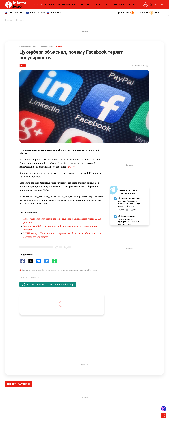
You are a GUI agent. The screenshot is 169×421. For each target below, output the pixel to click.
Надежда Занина (46, 47)
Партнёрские (118, 5)
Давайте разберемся (67, 5)
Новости (37, 5)
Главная (8, 20)
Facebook (25, 277)
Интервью (86, 5)
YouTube (131, 5)
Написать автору (140, 66)
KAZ (161, 5)
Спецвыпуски (101, 5)
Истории (49, 5)
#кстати (59, 47)
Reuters (71, 166)
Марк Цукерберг (39, 277)
